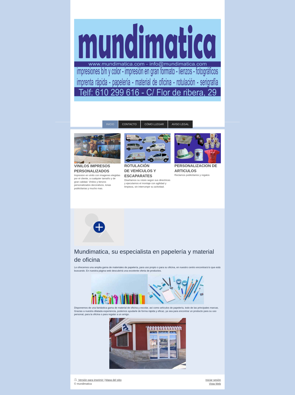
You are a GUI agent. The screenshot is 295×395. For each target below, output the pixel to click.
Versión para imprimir (89, 379)
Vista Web (215, 383)
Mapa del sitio (113, 379)
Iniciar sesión (213, 379)
